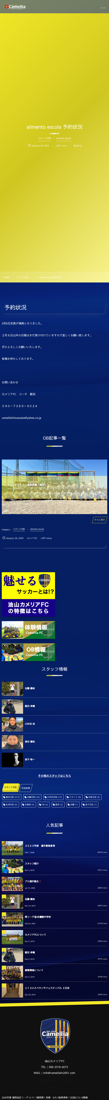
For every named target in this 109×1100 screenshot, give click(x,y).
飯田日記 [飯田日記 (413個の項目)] (13, 797)
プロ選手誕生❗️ (33, 881)
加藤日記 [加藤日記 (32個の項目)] (33, 797)
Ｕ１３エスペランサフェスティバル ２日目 (47, 988)
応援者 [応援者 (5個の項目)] (29, 804)
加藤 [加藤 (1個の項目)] (74, 804)
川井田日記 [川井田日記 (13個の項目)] (54, 797)
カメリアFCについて (35, 934)
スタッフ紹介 (32, 863)
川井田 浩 (30, 723)
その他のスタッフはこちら (54, 776)
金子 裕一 (30, 759)
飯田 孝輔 (30, 706)
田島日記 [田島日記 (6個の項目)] (94, 797)
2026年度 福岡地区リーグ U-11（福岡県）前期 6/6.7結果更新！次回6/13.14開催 (45, 1097)
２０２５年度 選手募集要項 (40, 845)
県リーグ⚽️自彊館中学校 (38, 917)
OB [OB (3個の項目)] (45, 804)
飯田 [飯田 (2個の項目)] (59, 804)
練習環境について (34, 970)
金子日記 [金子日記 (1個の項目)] (91, 804)
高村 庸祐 (30, 741)
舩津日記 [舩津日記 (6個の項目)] (11, 804)
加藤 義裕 (30, 688)
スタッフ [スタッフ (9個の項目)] (75, 797)
